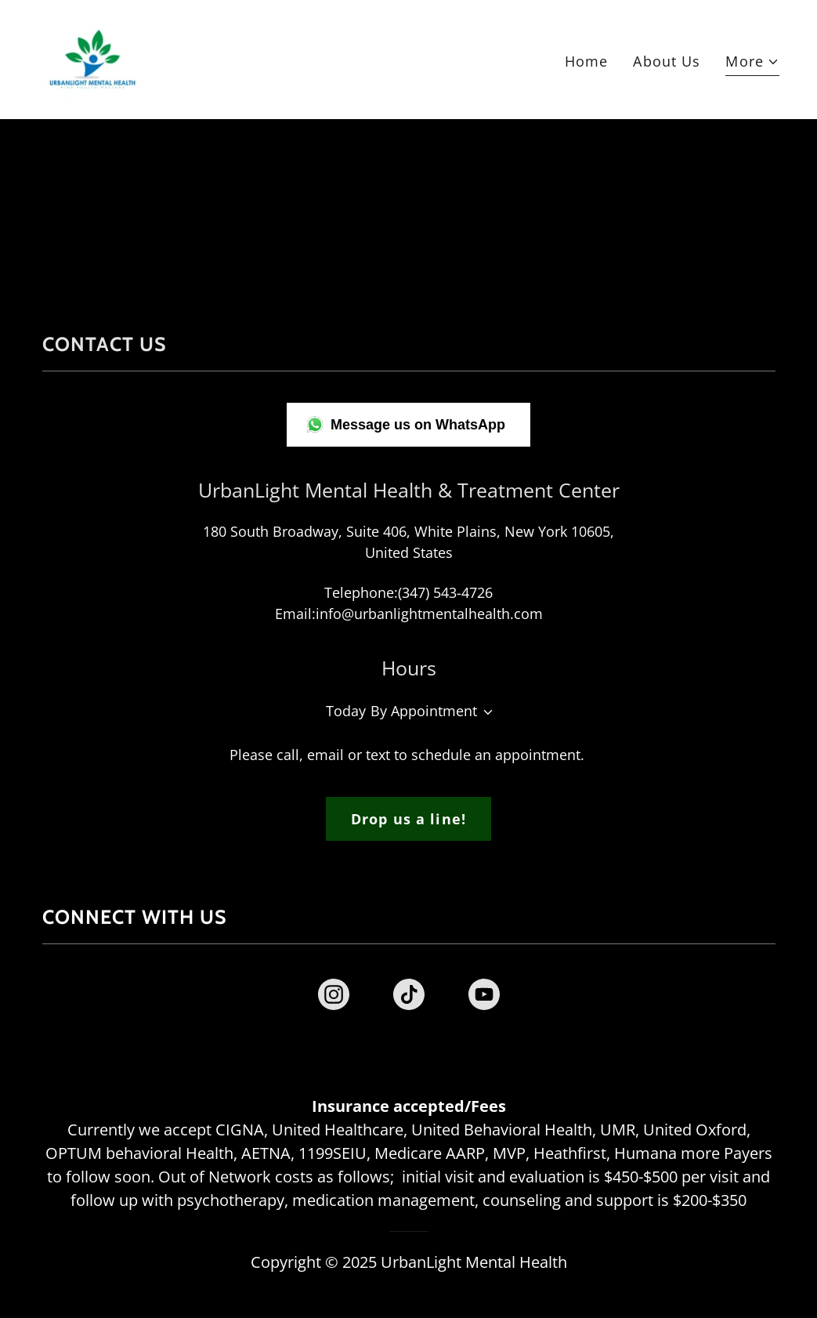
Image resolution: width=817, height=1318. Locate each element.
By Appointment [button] (424, 710)
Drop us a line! (408, 818)
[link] (92, 58)
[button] (752, 63)
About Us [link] (666, 61)
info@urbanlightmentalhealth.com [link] (429, 613)
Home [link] (587, 61)
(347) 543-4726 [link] (445, 592)
